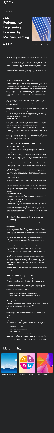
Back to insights (10, 11)
